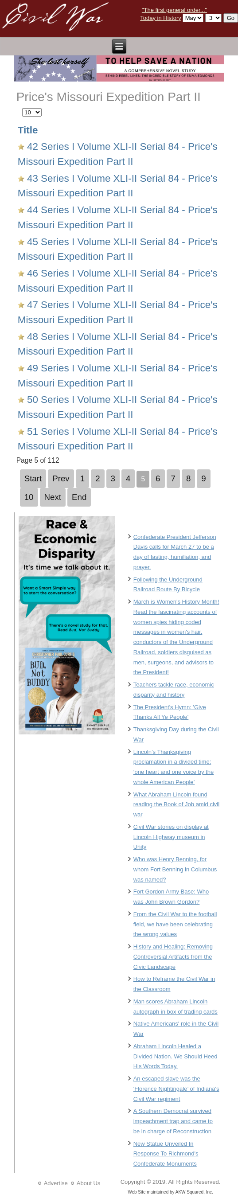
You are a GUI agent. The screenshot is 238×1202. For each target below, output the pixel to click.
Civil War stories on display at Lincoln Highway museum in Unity (171, 837)
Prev (61, 478)
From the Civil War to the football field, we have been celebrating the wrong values (175, 924)
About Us (88, 1183)
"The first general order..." (174, 10)
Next (53, 497)
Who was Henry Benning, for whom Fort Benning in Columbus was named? (175, 869)
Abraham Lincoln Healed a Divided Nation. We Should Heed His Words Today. (175, 1056)
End (79, 497)
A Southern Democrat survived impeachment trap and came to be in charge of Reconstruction (173, 1121)
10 (29, 497)
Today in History (160, 18)
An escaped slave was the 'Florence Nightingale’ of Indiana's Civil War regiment (176, 1088)
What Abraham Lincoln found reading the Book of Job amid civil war (176, 804)
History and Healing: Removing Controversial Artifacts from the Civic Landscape (173, 956)
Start (33, 478)
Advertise (56, 1183)
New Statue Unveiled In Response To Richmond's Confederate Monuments (166, 1153)
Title (28, 130)
